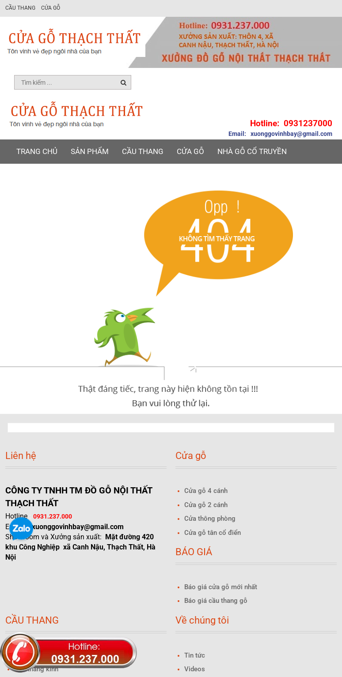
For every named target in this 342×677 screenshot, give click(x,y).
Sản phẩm (90, 151)
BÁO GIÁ (31, 175)
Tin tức (164, 175)
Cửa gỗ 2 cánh (206, 505)
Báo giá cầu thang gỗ (215, 601)
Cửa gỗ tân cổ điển (212, 533)
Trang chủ (36, 151)
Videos (194, 669)
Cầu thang (20, 8)
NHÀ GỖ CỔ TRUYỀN (252, 151)
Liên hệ (205, 175)
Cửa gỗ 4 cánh (206, 491)
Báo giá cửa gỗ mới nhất (220, 587)
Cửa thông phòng (210, 519)
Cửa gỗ (50, 8)
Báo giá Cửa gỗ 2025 (98, 175)
